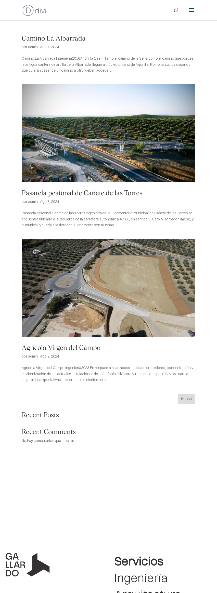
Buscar (187, 399)
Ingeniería (141, 577)
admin (33, 47)
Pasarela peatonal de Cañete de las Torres (82, 193)
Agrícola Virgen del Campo (61, 347)
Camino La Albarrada (54, 38)
